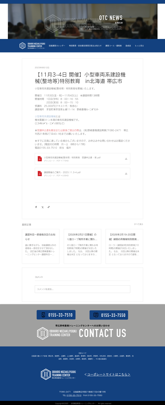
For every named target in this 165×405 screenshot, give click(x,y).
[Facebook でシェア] (36, 207)
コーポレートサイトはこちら (107, 374)
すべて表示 (138, 224)
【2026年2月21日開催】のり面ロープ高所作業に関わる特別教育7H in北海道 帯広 (82, 237)
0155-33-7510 (74, 395)
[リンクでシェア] (48, 207)
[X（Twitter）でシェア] (42, 207)
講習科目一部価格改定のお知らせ (40, 236)
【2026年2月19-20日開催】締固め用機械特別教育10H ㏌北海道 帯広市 (123, 237)
